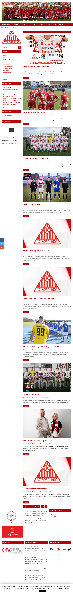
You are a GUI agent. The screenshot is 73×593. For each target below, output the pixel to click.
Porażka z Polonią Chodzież (9, 94)
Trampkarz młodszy (8, 66)
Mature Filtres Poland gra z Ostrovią (40, 440)
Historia (40, 24)
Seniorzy (52, 69)
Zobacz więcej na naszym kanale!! (10, 143)
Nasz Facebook (7, 115)
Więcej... (26, 77)
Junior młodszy (6, 63)
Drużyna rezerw (7, 59)
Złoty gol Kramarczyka (8, 87)
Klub (47, 24)
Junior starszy (6, 64)
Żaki (4, 76)
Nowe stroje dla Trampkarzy (36, 158)
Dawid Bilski (37, 69)
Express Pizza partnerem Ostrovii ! (39, 250)
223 (42, 506)
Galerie (33, 24)
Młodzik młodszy (7, 70)
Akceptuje (42, 590)
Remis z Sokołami (7, 108)
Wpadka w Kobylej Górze (35, 112)
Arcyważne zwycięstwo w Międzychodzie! (42, 346)
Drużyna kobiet (54, 516)
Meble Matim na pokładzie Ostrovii (39, 298)
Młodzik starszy (7, 72)
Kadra (15, 24)
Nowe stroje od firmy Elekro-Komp (11, 100)
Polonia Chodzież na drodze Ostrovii (12, 98)
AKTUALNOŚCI (46, 69)
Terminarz (24, 24)
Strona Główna (6, 24)
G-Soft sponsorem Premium (36, 488)
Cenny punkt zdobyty (33, 204)
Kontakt (61, 24)
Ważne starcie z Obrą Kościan (37, 66)
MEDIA (54, 24)
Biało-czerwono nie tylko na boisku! (11, 89)
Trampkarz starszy (53, 161)
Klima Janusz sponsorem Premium (11, 102)
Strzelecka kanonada (8, 96)
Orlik (4, 74)
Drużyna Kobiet (7, 61)
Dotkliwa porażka (31, 394)
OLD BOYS (6, 77)
